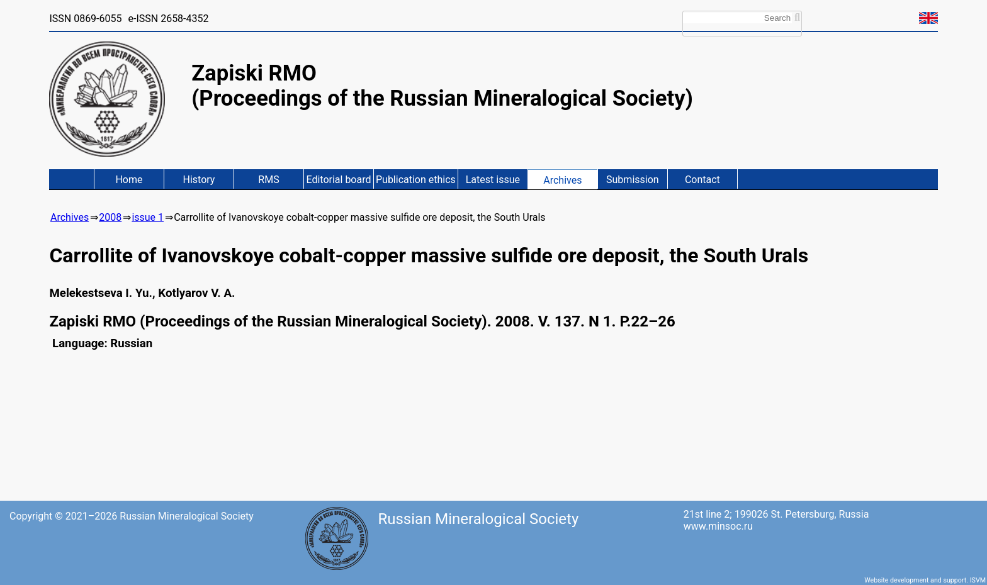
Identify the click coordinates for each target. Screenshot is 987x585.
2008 (110, 217)
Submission (632, 180)
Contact (702, 180)
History (199, 180)
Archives (562, 180)
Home (128, 180)
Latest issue (493, 180)
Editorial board (338, 180)
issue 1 (148, 217)
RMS (268, 180)
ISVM (978, 580)
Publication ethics (416, 180)
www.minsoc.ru (718, 526)
